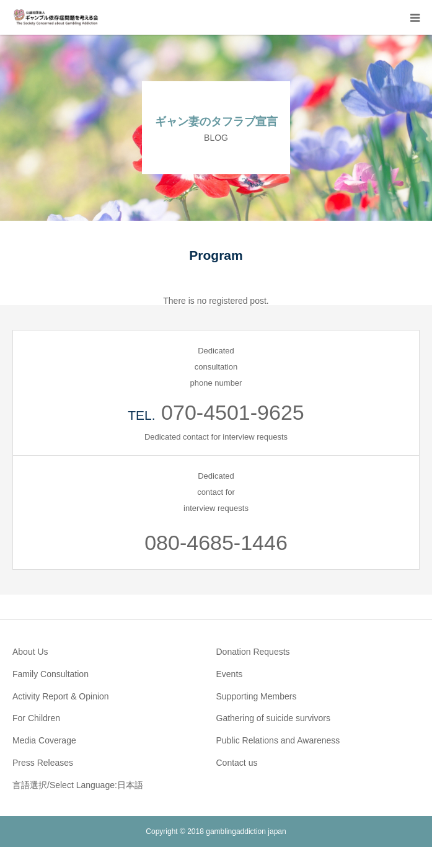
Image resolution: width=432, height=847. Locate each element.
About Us (30, 652)
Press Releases (42, 763)
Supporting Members (256, 696)
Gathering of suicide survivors (273, 718)
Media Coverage (44, 740)
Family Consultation (50, 674)
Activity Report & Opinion (60, 696)
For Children (36, 718)
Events (229, 674)
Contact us (237, 763)
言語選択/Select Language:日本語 (77, 785)
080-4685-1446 (216, 542)
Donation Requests (253, 652)
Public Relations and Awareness (278, 740)
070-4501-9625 (232, 412)
